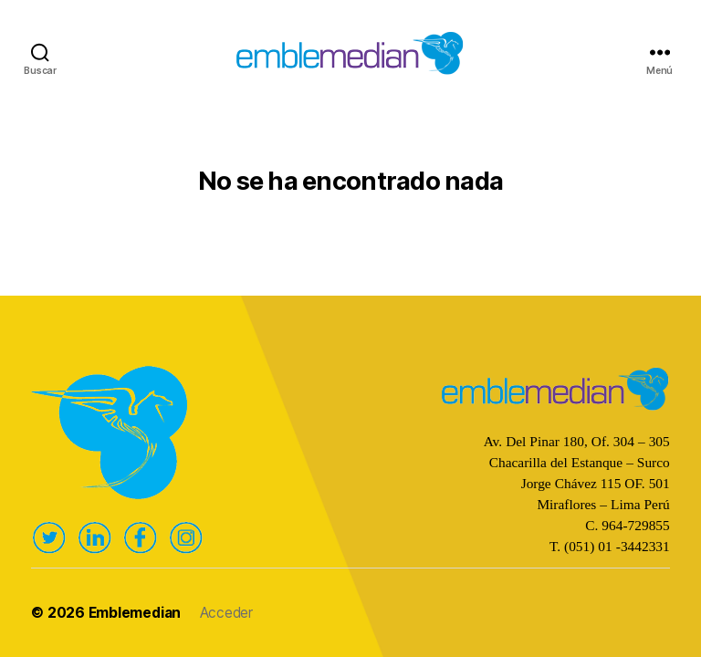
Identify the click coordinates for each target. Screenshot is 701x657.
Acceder (226, 612)
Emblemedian (135, 612)
